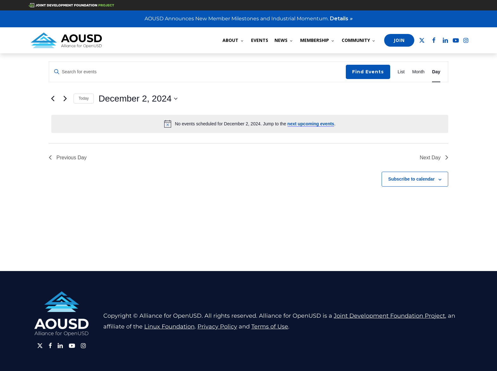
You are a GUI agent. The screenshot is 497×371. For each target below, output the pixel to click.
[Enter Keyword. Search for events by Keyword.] (197, 72)
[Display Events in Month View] (418, 72)
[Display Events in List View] (401, 72)
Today (84, 98)
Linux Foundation (169, 326)
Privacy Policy (217, 326)
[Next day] (65, 99)
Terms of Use (269, 326)
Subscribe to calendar (411, 179)
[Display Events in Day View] (436, 72)
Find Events (368, 72)
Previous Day (68, 157)
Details (341, 19)
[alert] (249, 124)
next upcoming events (310, 123)
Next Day (434, 157)
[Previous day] (52, 99)
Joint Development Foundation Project (389, 315)
